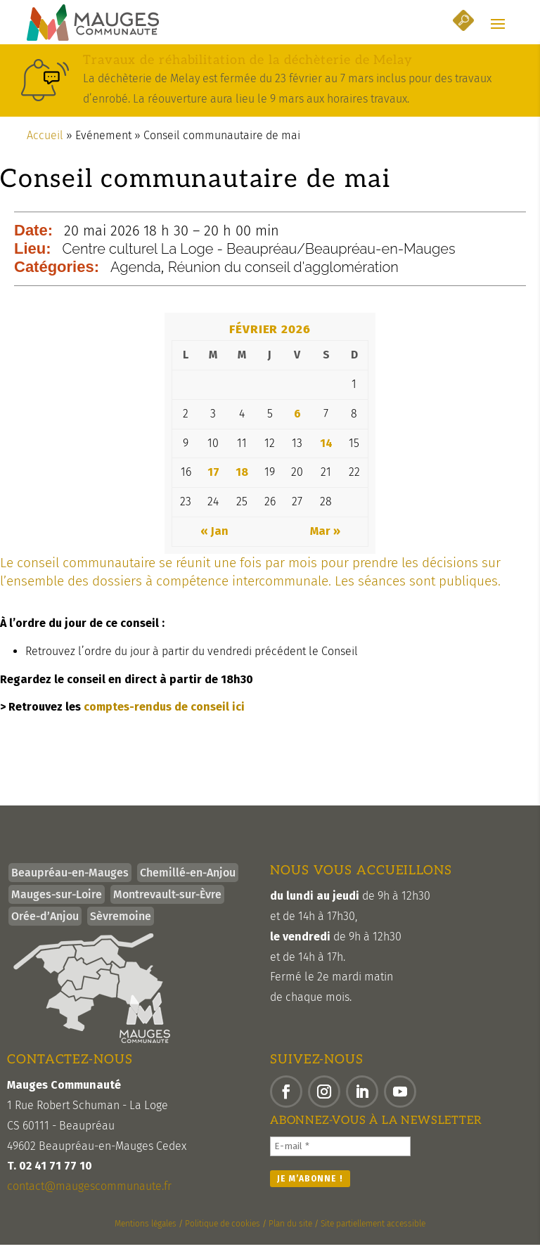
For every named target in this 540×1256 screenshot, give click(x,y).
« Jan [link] (214, 543)
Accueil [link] (45, 146)
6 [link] (297, 425)
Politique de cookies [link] (222, 1236)
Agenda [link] (135, 279)
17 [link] (213, 484)
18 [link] (242, 484)
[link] (93, 24)
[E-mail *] (340, 1157)
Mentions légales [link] (145, 1236)
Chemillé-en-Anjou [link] (188, 884)
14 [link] (326, 454)
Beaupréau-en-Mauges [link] (70, 884)
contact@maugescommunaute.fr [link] (89, 1198)
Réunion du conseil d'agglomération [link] (283, 279)
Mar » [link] (325, 543)
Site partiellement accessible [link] (373, 1236)
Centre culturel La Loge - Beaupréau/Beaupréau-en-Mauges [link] (259, 260)
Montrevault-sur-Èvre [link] (167, 906)
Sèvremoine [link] (120, 928)
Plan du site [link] (290, 1236)
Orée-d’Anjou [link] (45, 928)
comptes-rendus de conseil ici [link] (164, 718)
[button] (498, 24)
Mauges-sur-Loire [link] (56, 906)
